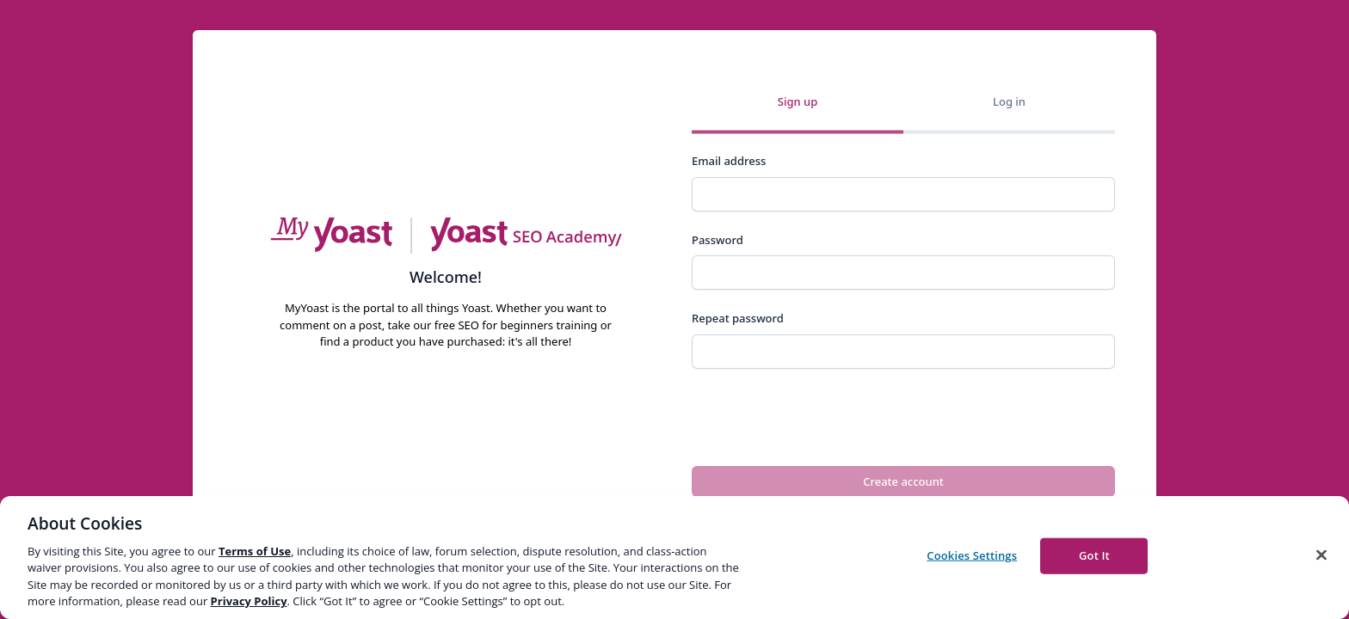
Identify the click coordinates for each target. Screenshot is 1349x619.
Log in (1009, 100)
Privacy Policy (249, 601)
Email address (729, 161)
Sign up (797, 100)
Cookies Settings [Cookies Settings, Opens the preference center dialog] (972, 555)
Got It (1094, 555)
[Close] (1321, 555)
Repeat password (738, 318)
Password (717, 240)
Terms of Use (255, 551)
